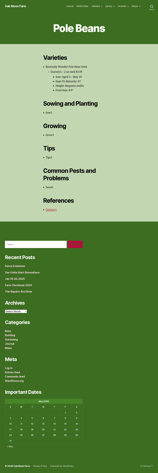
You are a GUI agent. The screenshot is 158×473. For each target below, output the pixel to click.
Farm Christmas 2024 (18, 285)
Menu (8, 348)
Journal (69, 6)
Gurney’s (51, 209)
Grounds (122, 6)
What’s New (82, 6)
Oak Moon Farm (15, 6)
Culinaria (95, 6)
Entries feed (12, 372)
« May (10, 446)
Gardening (11, 339)
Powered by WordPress (62, 466)
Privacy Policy (40, 466)
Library (108, 6)
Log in (8, 368)
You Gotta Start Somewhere (22, 272)
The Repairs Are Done (18, 291)
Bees (8, 331)
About (135, 6)
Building (10, 335)
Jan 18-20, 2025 (15, 278)
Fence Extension (15, 266)
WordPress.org (14, 380)
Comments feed (15, 376)
